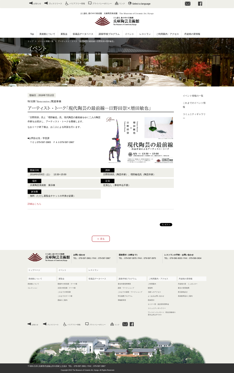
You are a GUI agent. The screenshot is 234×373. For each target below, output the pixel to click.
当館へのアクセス (154, 292)
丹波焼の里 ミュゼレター (187, 284)
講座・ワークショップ (126, 288)
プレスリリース (55, 3)
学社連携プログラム (125, 296)
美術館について (47, 34)
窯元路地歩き (183, 292)
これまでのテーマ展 (65, 296)
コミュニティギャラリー (194, 116)
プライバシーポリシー (102, 3)
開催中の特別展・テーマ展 (67, 284)
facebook (200, 3)
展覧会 (64, 34)
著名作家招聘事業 (124, 284)
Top (32, 34)
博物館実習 (122, 300)
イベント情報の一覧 (193, 95)
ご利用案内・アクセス (167, 34)
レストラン (145, 34)
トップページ (34, 270)
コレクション (32, 288)
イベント (129, 34)
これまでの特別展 (64, 292)
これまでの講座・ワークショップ (130, 292)
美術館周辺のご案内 (185, 296)
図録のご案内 (62, 300)
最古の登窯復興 (183, 288)
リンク (122, 3)
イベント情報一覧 (45, 41)
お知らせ (37, 3)
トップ (30, 41)
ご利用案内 (152, 284)
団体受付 (151, 300)
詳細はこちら (34, 204)
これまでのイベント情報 (194, 105)
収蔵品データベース (83, 34)
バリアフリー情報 (77, 3)
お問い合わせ (188, 3)
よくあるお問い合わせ (156, 296)
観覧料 (150, 288)
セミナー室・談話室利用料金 (158, 304)
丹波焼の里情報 (192, 34)
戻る (102, 238)
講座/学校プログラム (109, 34)
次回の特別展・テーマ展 (67, 288)
